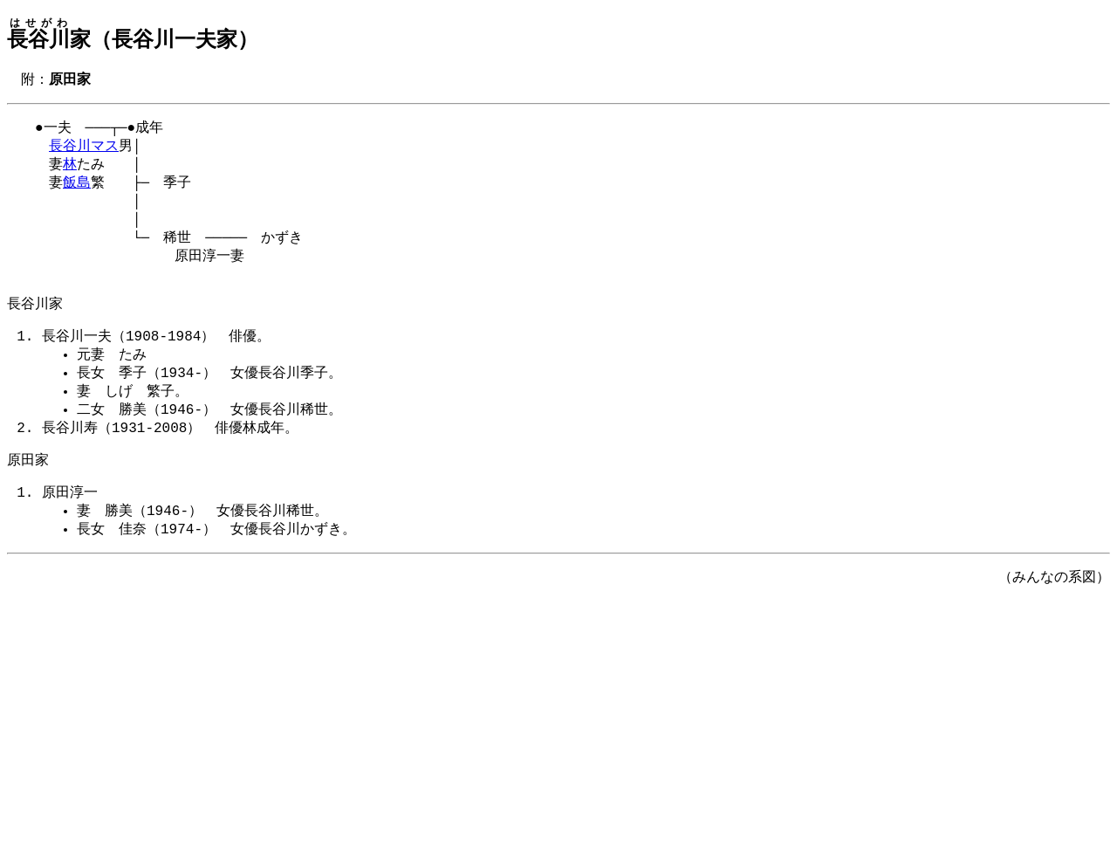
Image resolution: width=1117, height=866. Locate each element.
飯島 (77, 190)
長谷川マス (84, 150)
